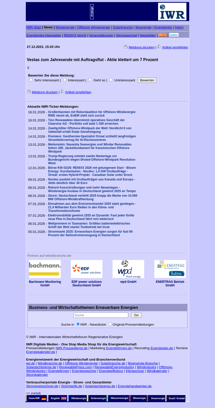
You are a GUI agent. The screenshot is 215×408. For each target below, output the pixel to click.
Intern (179, 27)
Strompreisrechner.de (42, 386)
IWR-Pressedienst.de (72, 348)
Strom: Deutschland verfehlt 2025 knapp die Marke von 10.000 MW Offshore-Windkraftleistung (92, 197)
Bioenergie (144, 27)
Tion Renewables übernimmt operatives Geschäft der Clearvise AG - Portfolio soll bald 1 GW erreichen (86, 121)
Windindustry (146, 367)
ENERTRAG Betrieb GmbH (170, 282)
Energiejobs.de (161, 348)
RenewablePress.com (75, 367)
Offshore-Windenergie (81, 363)
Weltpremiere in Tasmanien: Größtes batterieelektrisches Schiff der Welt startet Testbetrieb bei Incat (89, 225)
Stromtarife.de (71, 386)
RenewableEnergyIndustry (114, 367)
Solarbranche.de (113, 363)
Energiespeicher (84, 371)
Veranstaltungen (101, 35)
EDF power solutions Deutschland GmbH (87, 282)
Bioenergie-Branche (143, 363)
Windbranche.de (50, 363)
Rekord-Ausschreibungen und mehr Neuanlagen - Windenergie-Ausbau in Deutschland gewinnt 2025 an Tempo (92, 189)
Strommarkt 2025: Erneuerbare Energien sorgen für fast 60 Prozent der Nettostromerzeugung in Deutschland (90, 233)
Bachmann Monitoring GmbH (45, 282)
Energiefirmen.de (119, 348)
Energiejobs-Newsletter (43, 35)
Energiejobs (163, 27)
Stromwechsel (126, 35)
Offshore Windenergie (93, 27)
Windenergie (65, 27)
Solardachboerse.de (41, 367)
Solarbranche (123, 27)
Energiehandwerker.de (135, 386)
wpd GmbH (128, 280)
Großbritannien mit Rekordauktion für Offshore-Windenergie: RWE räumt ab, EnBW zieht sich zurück (92, 113)
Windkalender (157, 371)
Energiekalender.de (40, 352)
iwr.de (30, 363)
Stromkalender (37, 375)
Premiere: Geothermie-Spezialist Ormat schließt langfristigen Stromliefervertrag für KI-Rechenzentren (92, 138)
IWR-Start (33, 27)
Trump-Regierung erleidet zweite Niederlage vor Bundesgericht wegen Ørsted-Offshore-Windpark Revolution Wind (91, 159)
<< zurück (33, 393)
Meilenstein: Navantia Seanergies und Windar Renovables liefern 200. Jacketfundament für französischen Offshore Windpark (90, 148)
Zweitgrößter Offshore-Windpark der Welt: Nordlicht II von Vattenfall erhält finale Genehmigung (90, 130)
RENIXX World (75, 35)
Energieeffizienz (111, 371)
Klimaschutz (135, 371)
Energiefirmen (58, 371)
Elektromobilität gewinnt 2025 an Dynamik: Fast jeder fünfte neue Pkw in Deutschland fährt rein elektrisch (91, 217)
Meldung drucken (142, 47)
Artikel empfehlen (175, 47)
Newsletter (148, 35)
